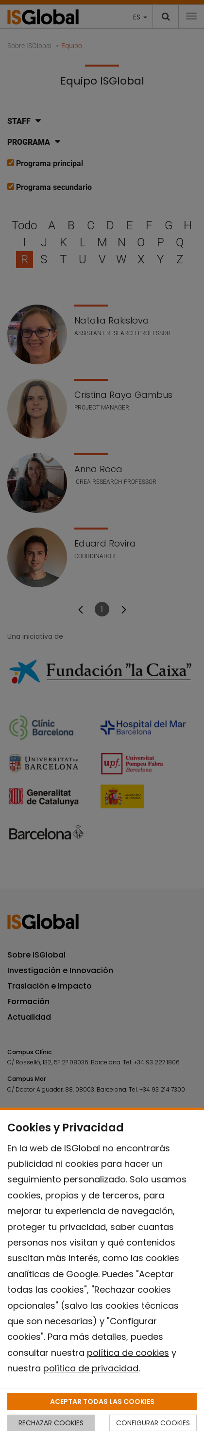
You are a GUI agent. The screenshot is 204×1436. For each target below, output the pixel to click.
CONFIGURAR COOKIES (153, 1423)
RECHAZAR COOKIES (51, 1423)
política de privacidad (90, 1368)
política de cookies (128, 1353)
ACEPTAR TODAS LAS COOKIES (102, 1401)
